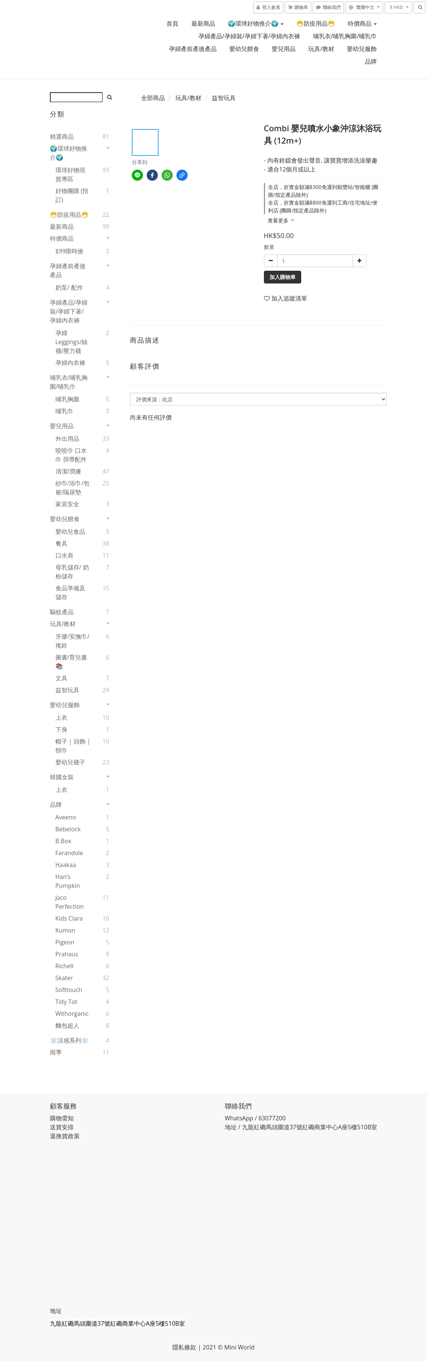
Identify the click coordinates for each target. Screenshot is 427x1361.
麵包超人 (67, 1025)
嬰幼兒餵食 (244, 49)
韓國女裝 (62, 777)
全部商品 (153, 98)
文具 (61, 678)
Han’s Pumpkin (67, 881)
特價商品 (362, 23)
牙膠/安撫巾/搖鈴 (72, 640)
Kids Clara (69, 918)
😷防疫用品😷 (315, 23)
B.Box (63, 841)
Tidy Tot (66, 1002)
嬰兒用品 (284, 49)
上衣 (61, 717)
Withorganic (72, 1013)
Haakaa (65, 865)
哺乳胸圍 (67, 399)
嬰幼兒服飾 (362, 49)
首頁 (172, 23)
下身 (61, 729)
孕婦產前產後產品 (193, 49)
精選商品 (62, 136)
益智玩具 (67, 690)
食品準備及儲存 (70, 592)
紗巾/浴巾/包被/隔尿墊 (72, 487)
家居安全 (67, 504)
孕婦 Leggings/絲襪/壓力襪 (71, 342)
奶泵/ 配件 (69, 287)
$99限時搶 (69, 251)
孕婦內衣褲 (70, 363)
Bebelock (68, 829)
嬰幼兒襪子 (70, 762)
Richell (64, 966)
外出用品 (67, 438)
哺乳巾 (64, 411)
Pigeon (64, 942)
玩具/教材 (321, 49)
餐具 (61, 543)
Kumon (65, 930)
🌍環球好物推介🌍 (256, 23)
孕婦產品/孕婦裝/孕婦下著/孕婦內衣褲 (249, 36)
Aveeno (65, 817)
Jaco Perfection (69, 902)
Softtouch (68, 990)
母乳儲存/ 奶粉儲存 (72, 571)
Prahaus (66, 954)
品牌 (371, 61)
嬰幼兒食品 (70, 531)
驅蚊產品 (62, 612)
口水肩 (64, 555)
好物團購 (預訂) (72, 195)
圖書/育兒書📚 (71, 661)
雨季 (56, 1052)
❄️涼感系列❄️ (69, 1040)
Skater (64, 978)
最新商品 (203, 23)
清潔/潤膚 (68, 471)
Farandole (69, 853)
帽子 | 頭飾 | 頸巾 (72, 745)
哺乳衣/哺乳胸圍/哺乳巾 (345, 36)
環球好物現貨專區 (70, 174)
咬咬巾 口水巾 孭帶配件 (71, 454)
